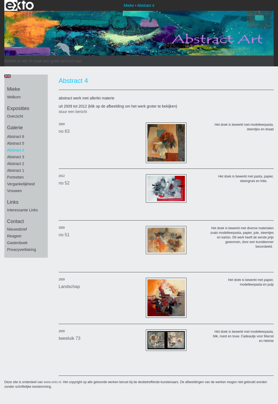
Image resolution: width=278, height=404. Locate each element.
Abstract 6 (15, 136)
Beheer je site (16, 61)
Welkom (14, 97)
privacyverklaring (21, 249)
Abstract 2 (15, 163)
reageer (14, 236)
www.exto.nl (52, 382)
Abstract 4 (15, 150)
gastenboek (17, 243)
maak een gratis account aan (57, 61)
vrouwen (14, 191)
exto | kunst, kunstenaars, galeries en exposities (19, 5)
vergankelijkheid (21, 184)
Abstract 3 (15, 157)
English (7, 76)
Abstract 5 (15, 143)
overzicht (15, 116)
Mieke (129, 5)
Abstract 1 (15, 170)
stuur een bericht (73, 111)
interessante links (22, 210)
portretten (15, 177)
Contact (15, 221)
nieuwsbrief (17, 229)
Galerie (15, 127)
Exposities (18, 108)
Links (12, 202)
